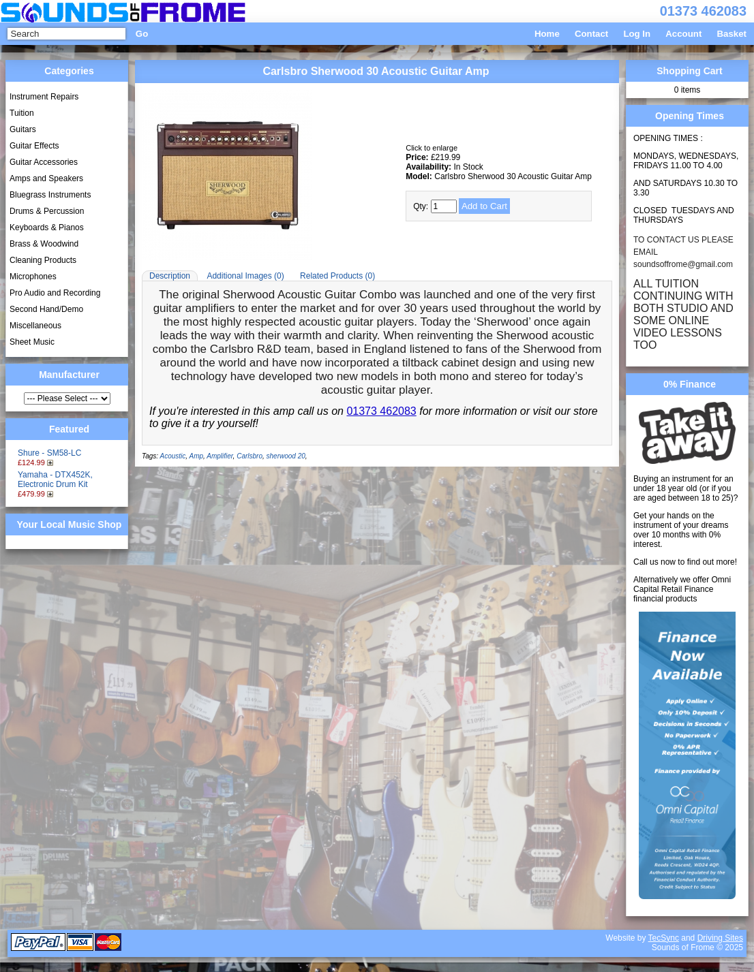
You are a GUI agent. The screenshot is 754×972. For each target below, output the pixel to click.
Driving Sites (720, 938)
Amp (196, 456)
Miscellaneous (35, 325)
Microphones (33, 276)
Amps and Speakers (46, 178)
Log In (636, 34)
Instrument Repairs (44, 96)
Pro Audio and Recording (55, 293)
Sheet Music (32, 342)
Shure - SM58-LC (49, 453)
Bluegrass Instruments (50, 195)
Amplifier (219, 456)
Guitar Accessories (44, 162)
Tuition (22, 113)
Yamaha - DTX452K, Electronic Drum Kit (55, 479)
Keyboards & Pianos (47, 227)
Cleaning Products (43, 260)
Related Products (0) (337, 276)
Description (169, 276)
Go (142, 34)
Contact (591, 34)
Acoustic (173, 456)
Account (683, 34)
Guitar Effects (34, 146)
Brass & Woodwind (44, 244)
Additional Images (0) (245, 276)
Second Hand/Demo (46, 309)
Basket (732, 34)
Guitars (23, 129)
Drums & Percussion (47, 211)
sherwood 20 (286, 456)
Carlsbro (249, 456)
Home (547, 34)
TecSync (663, 938)
